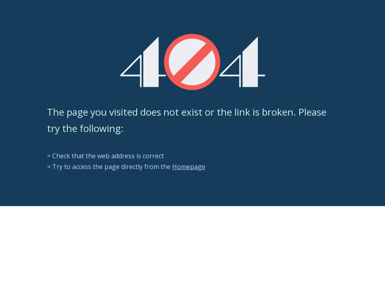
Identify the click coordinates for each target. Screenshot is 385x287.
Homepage (188, 166)
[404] (192, 62)
